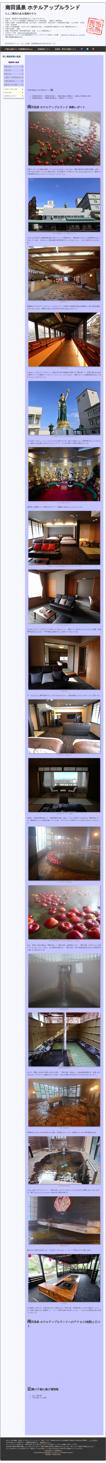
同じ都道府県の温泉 (12, 56)
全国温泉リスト (43, 49)
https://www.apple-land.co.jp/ (27, 33)
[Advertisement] (64, 73)
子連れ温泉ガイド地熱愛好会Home (19, 49)
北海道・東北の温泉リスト (65, 49)
